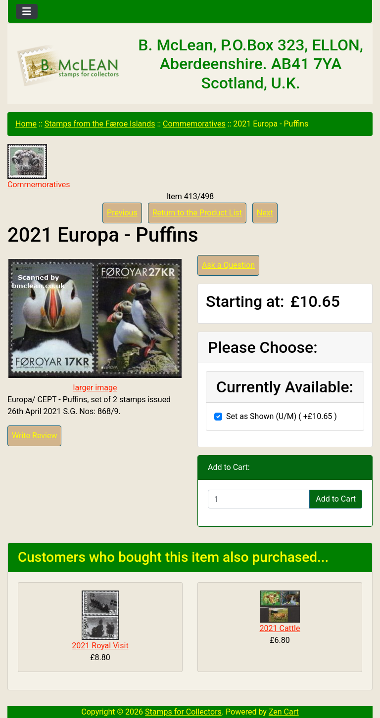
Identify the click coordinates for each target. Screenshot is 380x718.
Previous (122, 212)
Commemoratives (194, 123)
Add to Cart (336, 499)
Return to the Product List (197, 212)
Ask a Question (228, 265)
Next (265, 212)
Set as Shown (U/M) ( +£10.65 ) (281, 416)
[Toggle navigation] (27, 11)
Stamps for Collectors (183, 712)
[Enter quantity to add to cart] (259, 499)
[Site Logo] (68, 66)
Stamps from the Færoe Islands (100, 123)
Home (26, 123)
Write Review (34, 435)
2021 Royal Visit (100, 645)
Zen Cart (284, 712)
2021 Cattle (280, 628)
